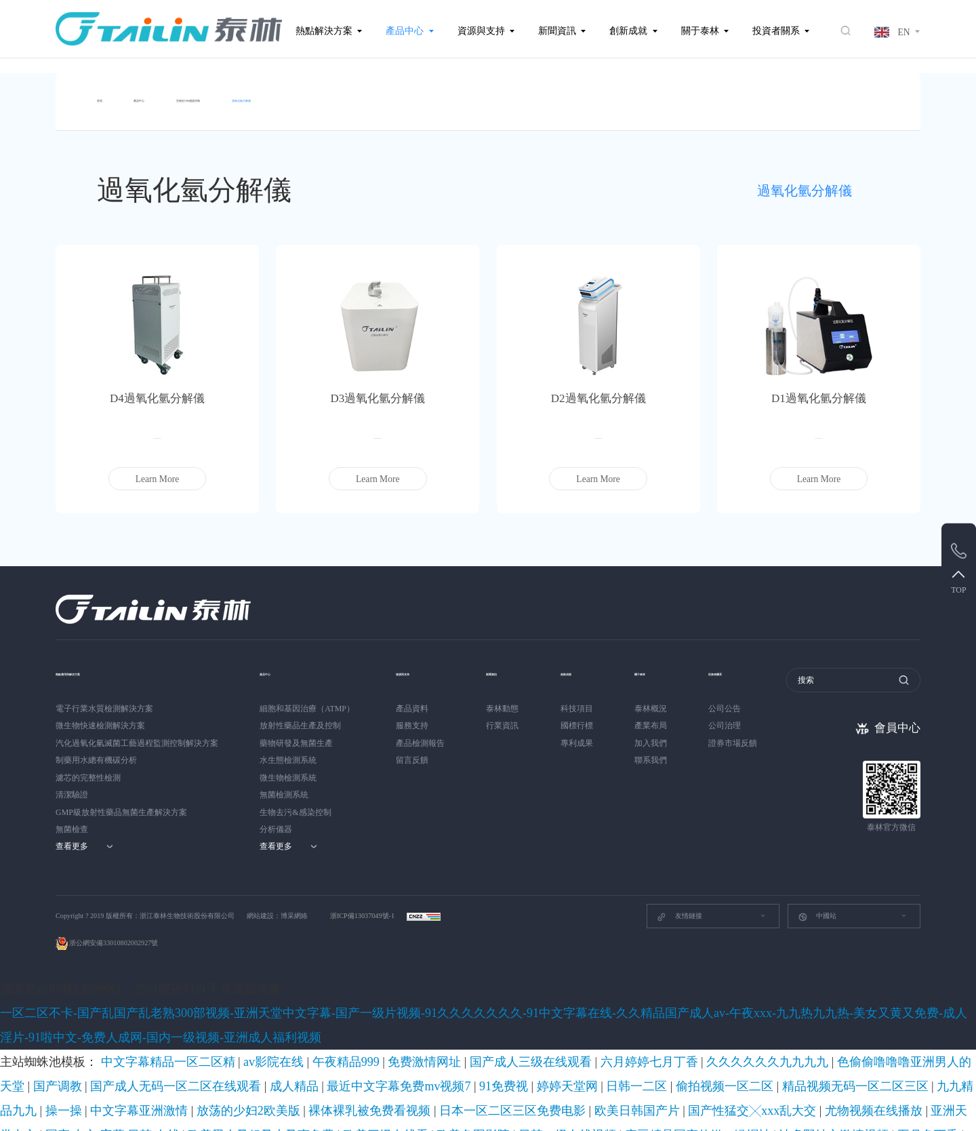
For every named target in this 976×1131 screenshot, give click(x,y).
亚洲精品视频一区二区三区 (255, 1058)
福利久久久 (329, 1058)
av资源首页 (597, 1106)
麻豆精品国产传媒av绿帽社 (457, 1041)
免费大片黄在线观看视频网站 (519, 1106)
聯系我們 (661, 752)
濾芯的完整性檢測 (88, 769)
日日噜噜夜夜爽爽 (246, 1090)
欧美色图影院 (308, 1041)
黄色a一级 (374, 1058)
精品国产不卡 (176, 1058)
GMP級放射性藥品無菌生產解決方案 (121, 804)
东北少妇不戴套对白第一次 (303, 1106)
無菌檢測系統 (284, 786)
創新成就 (628, 31)
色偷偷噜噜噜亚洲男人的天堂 (612, 1009)
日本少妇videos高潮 (758, 1058)
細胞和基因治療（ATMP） (307, 700)
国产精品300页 (690, 1058)
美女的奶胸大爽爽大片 (254, 1074)
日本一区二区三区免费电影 (664, 1025)
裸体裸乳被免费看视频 (569, 1025)
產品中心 (405, 31)
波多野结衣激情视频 (548, 1041)
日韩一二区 (98, 1025)
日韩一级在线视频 (371, 1041)
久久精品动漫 (750, 1090)
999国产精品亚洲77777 (553, 1074)
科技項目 (582, 700)
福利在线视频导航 (883, 1041)
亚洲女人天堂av (810, 1074)
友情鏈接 (679, 908)
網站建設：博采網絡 (277, 907)
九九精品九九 (322, 1025)
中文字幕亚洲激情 (415, 1025)
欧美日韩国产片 (746, 1025)
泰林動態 (502, 700)
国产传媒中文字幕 (750, 1041)
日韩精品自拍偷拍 (579, 1058)
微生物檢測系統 (288, 769)
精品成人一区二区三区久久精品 (342, 1090)
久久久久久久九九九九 (512, 1009)
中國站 (817, 908)
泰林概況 (661, 700)
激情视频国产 (104, 1106)
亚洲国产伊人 (51, 1058)
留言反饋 (412, 752)
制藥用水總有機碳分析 (96, 752)
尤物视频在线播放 (904, 1025)
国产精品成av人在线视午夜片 (919, 1106)
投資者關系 (776, 31)
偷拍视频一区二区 (156, 1025)
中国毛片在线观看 (215, 1106)
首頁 (106, 94)
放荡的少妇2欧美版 (487, 1025)
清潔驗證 (72, 786)
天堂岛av (47, 1090)
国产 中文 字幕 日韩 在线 (67, 1041)
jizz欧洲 (934, 1041)
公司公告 (741, 700)
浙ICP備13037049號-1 (363, 907)
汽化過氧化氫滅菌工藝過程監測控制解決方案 (137, 735)
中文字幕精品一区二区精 (113, 1009)
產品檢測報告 (420, 735)
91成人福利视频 (513, 1058)
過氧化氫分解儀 (365, 94)
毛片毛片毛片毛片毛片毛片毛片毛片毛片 (853, 1090)
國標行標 (582, 717)
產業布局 (661, 717)
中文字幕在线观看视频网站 (918, 1058)
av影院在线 (183, 1009)
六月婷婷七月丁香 (433, 1009)
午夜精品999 (231, 1009)
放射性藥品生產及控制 (300, 717)
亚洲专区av (656, 1041)
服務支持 (412, 717)
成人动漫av (638, 1058)
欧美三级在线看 (249, 1041)
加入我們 (661, 735)
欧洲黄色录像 (646, 1106)
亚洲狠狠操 (100, 1074)
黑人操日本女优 (29, 1123)
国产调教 (687, 1009)
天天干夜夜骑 (499, 1090)
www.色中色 (866, 1074)
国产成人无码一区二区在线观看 (766, 1009)
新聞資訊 (557, 31)
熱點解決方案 (324, 31)
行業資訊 (502, 717)
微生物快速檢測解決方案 (100, 717)
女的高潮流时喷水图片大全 (648, 1074)
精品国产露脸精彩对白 (679, 1090)
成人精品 (844, 1009)
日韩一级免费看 (91, 1123)
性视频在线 (952, 1090)
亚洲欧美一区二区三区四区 (403, 1074)
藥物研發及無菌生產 (296, 735)
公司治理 (741, 717)
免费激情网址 (284, 1009)
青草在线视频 (382, 1106)
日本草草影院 (436, 1106)
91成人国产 (188, 1090)
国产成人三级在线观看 (354, 1009)
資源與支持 (481, 31)
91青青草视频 (554, 1090)
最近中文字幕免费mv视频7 (914, 1009)
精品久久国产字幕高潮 (167, 1074)
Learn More (158, 471)
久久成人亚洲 (917, 1074)
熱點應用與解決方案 (98, 664)
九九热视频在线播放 (739, 1074)
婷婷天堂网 (51, 1025)
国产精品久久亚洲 (436, 1090)
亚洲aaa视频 (156, 1106)
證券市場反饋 (749, 735)
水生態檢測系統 (288, 752)
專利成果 (582, 735)
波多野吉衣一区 (133, 1090)
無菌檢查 (72, 821)
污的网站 (696, 1041)
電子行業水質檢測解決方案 (104, 700)
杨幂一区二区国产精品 (439, 1058)
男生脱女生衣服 (817, 1041)
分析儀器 (276, 821)
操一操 (364, 1025)
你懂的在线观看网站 (37, 1074)
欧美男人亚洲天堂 (831, 1058)
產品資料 (412, 700)
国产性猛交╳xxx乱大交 (824, 1025)
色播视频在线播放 (708, 1106)
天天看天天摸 (482, 1074)
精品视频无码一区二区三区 (243, 1025)
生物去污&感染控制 (258, 94)
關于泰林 (700, 31)
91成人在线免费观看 (37, 1106)
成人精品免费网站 (113, 1058)
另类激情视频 (325, 1074)
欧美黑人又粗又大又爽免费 (167, 1041)
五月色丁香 (611, 1041)
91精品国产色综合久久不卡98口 (804, 1106)
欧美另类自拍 (608, 1090)
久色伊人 (84, 1090)
